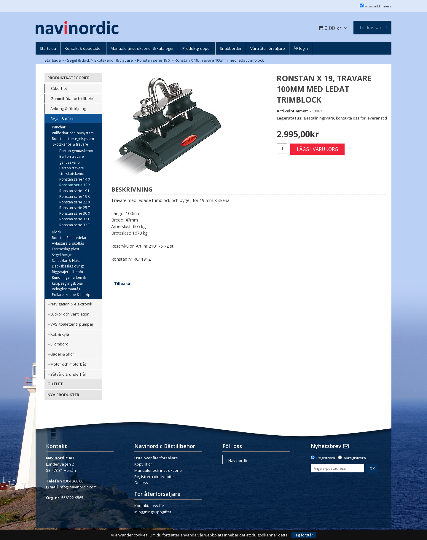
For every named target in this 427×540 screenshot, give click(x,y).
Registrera (325, 458)
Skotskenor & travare (113, 60)
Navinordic (238, 460)
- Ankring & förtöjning (67, 108)
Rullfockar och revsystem (73, 133)
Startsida (52, 60)
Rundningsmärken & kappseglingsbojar (69, 280)
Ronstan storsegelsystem (73, 138)
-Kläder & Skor (61, 354)
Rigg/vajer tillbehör (68, 271)
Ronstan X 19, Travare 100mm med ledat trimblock (219, 60)
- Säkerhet (57, 88)
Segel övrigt (61, 254)
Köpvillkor (143, 464)
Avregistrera (355, 458)
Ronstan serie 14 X (74, 179)
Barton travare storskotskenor (72, 170)
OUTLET (55, 383)
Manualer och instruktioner (158, 470)
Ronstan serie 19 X (154, 60)
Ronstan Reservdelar (69, 237)
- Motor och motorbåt (67, 364)
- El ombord (58, 344)
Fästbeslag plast (65, 248)
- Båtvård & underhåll (67, 374)
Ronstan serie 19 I (74, 190)
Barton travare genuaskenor (71, 159)
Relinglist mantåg (66, 288)
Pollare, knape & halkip (71, 294)
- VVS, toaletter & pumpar (70, 324)
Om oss (141, 482)
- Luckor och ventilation (69, 314)
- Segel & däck (77, 60)
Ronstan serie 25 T (74, 207)
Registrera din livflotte (154, 476)
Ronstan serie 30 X (74, 213)
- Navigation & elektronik (70, 304)
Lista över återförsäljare (156, 458)
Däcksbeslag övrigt (68, 266)
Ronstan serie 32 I (74, 219)
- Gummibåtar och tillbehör (72, 98)
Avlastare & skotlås (68, 243)
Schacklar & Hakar (67, 260)
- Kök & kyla (58, 334)
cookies (141, 535)
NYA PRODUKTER (63, 394)
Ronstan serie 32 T (74, 224)
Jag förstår (303, 535)
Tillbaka (122, 283)
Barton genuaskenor (76, 150)
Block (56, 232)
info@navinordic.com (78, 487)
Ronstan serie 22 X (74, 202)
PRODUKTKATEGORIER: (68, 77)
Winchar (59, 127)
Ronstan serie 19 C (74, 196)
